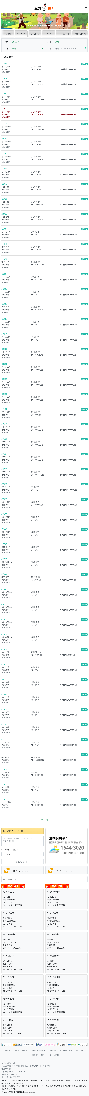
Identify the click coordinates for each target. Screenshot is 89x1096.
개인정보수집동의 (11, 849)
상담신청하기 (22, 861)
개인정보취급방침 (38, 1050)
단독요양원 (16, 42)
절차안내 (52, 1050)
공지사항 (79, 1050)
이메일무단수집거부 (38, 1055)
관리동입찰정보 (66, 1050)
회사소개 (7, 1050)
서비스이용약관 (21, 1050)
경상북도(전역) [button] (80, 34)
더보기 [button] (44, 819)
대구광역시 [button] (48, 34)
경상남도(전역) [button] (63, 34)
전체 (57, 42)
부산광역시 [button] (21, 34)
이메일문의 (54, 1055)
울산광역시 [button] (34, 34)
